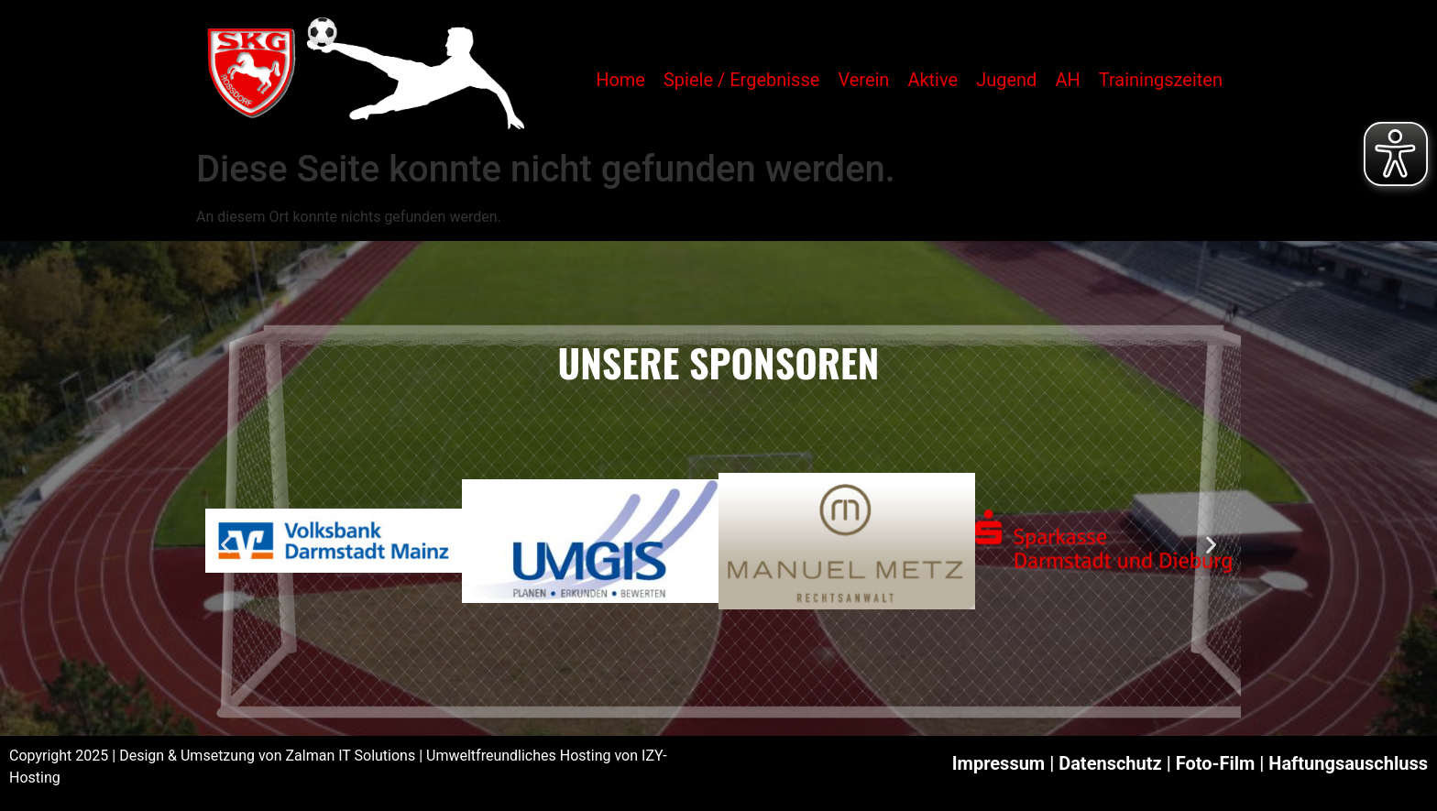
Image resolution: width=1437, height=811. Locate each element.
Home (620, 80)
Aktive (932, 80)
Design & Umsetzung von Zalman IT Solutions (267, 755)
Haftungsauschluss (1348, 763)
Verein (863, 80)
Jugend (1006, 80)
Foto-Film (1216, 763)
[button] (225, 543)
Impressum (998, 763)
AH (1067, 80)
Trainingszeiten (1161, 80)
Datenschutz (1110, 763)
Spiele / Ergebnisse (741, 80)
